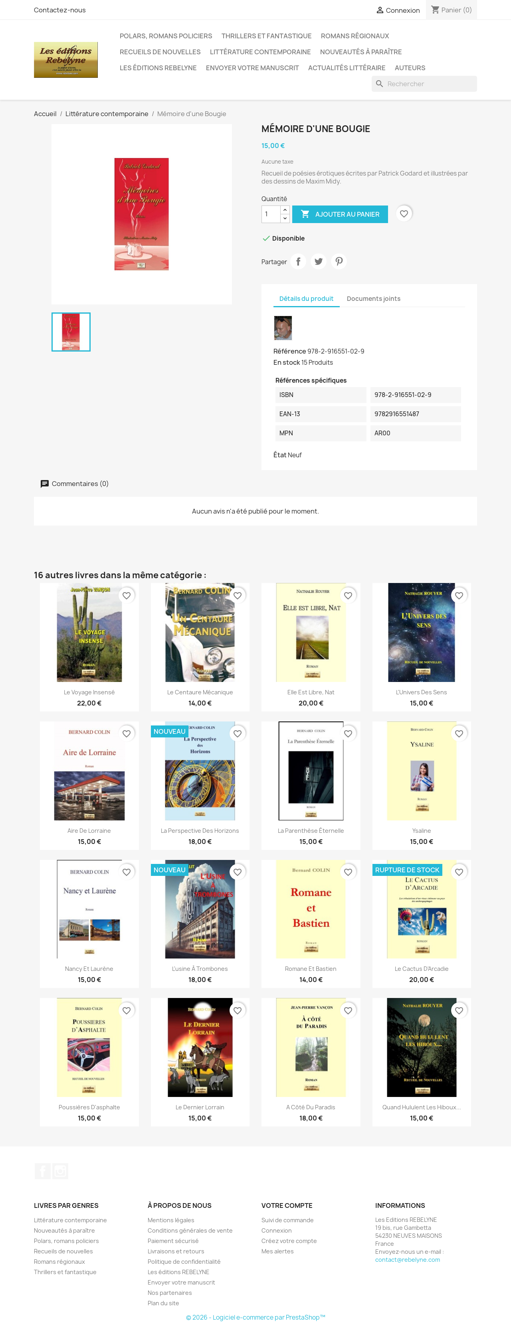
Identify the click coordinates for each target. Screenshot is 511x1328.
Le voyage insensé (89, 692)
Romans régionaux (355, 36)
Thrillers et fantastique (267, 36)
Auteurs (410, 67)
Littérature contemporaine (260, 51)
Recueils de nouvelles (160, 51)
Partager (298, 261)
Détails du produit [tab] (306, 298)
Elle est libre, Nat (311, 692)
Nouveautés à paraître (361, 51)
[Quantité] (271, 214)
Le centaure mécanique (200, 692)
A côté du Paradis (310, 1107)
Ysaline (421, 830)
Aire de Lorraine (89, 830)
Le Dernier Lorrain (200, 1107)
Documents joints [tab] (373, 298)
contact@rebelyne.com (407, 1259)
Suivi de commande (287, 1220)
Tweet (319, 261)
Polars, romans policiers (166, 36)
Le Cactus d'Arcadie (422, 968)
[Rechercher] (424, 84)
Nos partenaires (170, 1292)
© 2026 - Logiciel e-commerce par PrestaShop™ (255, 1317)
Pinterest (339, 261)
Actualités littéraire (347, 67)
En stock (286, 362)
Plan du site (163, 1303)
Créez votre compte (289, 1241)
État (280, 455)
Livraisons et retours (176, 1251)
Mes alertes (277, 1251)
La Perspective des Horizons (200, 830)
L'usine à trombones (200, 968)
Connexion (276, 1230)
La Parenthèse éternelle (311, 830)
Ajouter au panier (340, 214)
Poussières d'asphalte (89, 1107)
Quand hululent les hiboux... (421, 1107)
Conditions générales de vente (190, 1230)
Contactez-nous (60, 10)
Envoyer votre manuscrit (252, 67)
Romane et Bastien (311, 968)
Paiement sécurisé (173, 1241)
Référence (289, 351)
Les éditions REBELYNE (158, 67)
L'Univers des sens (421, 692)
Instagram (60, 1171)
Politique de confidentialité (184, 1261)
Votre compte (287, 1205)
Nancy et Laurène (89, 968)
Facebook (43, 1171)
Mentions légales (171, 1220)
